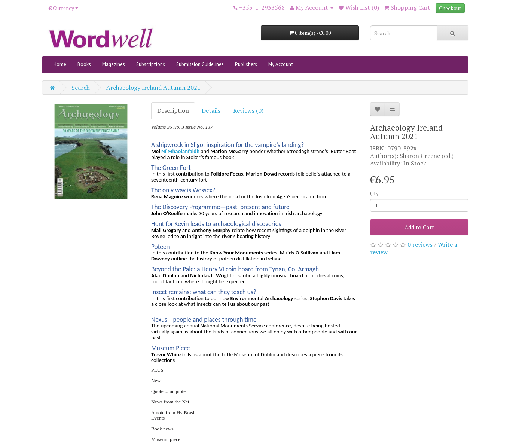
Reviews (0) (248, 110)
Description (173, 110)
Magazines (113, 64)
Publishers (246, 64)
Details (211, 110)
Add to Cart (419, 227)
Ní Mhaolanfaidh (180, 151)
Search (80, 87)
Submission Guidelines (200, 64)
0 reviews (420, 244)
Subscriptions (150, 64)
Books (84, 64)
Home (60, 64)
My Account (280, 64)
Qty (374, 193)
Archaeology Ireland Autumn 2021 (153, 87)
